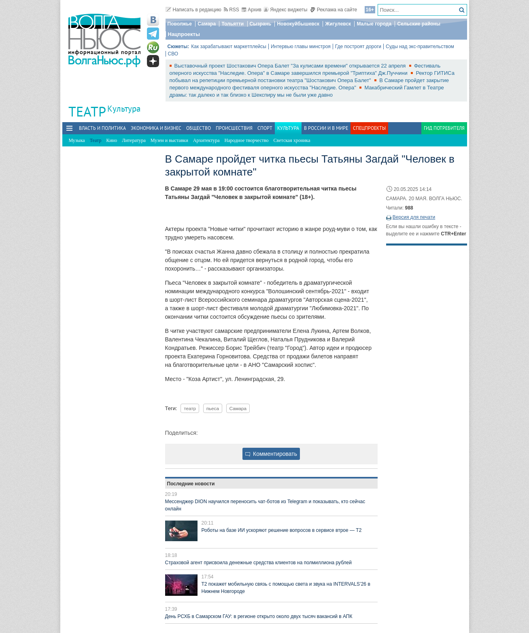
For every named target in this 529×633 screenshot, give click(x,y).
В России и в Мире (326, 128)
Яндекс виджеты (285, 10)
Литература (134, 140)
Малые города (374, 24)
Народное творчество (247, 140)
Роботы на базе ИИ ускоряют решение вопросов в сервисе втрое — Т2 (282, 530)
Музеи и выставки (169, 140)
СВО (173, 54)
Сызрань (261, 24)
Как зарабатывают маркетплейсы (228, 46)
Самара (207, 24)
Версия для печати (414, 217)
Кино (111, 140)
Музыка (77, 140)
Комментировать (271, 454)
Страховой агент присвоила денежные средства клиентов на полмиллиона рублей (258, 562)
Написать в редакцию (193, 10)
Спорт (264, 128)
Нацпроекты (184, 34)
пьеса (212, 408)
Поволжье (180, 24)
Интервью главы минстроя (301, 46)
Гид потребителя (444, 128)
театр (190, 408)
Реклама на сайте (333, 10)
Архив (251, 10)
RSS (231, 10)
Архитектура (206, 140)
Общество (198, 128)
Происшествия (234, 128)
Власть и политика (102, 128)
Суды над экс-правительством (420, 46)
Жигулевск (338, 24)
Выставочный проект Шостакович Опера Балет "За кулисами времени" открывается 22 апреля (290, 66)
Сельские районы (418, 24)
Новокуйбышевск (298, 24)
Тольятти (232, 24)
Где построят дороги (358, 46)
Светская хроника (292, 140)
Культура (123, 108)
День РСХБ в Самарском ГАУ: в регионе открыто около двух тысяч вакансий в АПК (259, 616)
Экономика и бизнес (156, 128)
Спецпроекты (369, 128)
